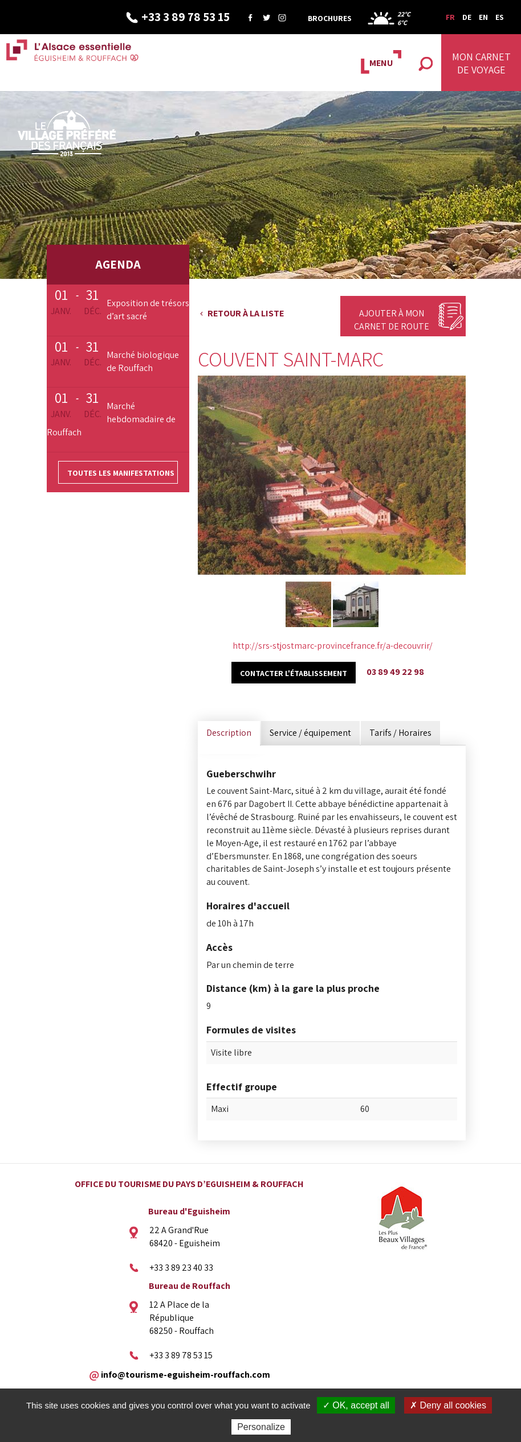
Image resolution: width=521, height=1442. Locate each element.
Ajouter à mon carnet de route (391, 319)
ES (499, 17)
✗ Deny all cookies (448, 1405)
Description (228, 733)
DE (466, 17)
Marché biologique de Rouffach (143, 361)
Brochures (330, 18)
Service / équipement (310, 733)
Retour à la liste (245, 313)
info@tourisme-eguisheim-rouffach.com (185, 1374)
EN (483, 17)
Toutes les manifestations (120, 473)
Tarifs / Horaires (400, 733)
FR (450, 17)
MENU (381, 63)
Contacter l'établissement (293, 673)
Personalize (261, 1427)
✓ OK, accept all (356, 1405)
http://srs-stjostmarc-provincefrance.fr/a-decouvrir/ (333, 646)
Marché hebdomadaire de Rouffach (111, 419)
